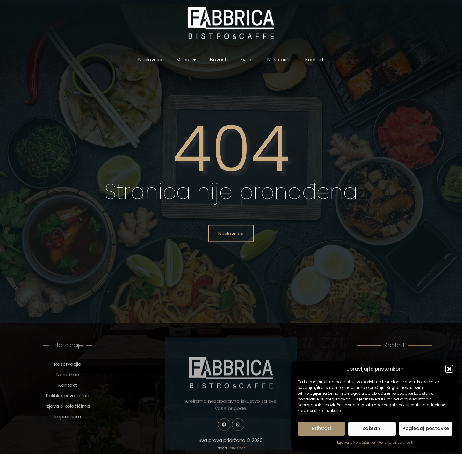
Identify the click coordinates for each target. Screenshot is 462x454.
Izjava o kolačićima (356, 442)
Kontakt (314, 60)
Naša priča (279, 60)
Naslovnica (151, 60)
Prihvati (321, 428)
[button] (449, 369)
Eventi (248, 60)
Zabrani (372, 428)
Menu (187, 60)
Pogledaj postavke (425, 428)
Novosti (219, 60)
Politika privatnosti (395, 442)
